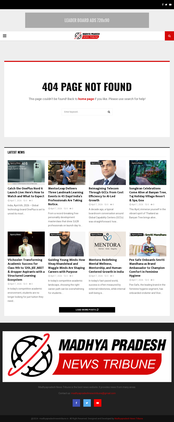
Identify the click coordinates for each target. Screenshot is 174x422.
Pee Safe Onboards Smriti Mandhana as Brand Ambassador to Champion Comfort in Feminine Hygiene (147, 267)
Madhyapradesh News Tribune (128, 418)
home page (86, 99)
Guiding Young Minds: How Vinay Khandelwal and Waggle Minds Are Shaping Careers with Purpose (66, 265)
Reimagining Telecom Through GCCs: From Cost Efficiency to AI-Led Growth (106, 194)
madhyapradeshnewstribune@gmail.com (93, 393)
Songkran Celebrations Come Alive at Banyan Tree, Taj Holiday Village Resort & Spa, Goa (147, 194)
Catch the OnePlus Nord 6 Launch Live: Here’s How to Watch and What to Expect (26, 192)
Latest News (16, 152)
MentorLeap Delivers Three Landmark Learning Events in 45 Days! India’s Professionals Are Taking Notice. (65, 196)
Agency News (15, 163)
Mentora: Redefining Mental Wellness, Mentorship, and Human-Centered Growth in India (106, 265)
